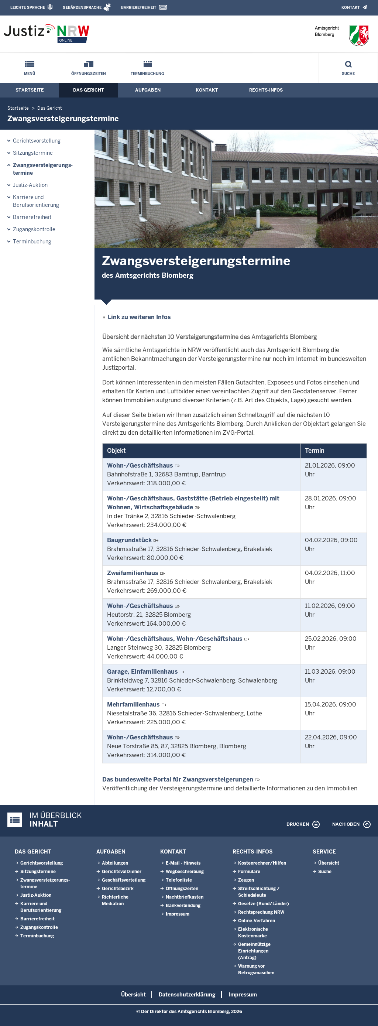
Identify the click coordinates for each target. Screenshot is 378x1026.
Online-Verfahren (256, 921)
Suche (348, 73)
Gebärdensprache (82, 7)
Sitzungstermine (33, 153)
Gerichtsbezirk (118, 889)
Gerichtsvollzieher (121, 872)
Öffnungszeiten (88, 73)
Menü (29, 73)
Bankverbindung (183, 906)
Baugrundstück (129, 540)
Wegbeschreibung (185, 872)
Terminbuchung (147, 73)
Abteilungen (115, 863)
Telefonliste (179, 880)
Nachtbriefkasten (184, 897)
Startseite (30, 90)
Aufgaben (148, 90)
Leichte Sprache (27, 7)
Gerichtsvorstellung (37, 140)
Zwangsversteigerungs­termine (43, 169)
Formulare (249, 872)
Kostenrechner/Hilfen (262, 863)
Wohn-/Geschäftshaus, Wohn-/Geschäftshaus (175, 639)
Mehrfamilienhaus (133, 704)
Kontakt (350, 7)
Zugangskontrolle (34, 229)
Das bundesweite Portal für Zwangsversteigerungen (177, 779)
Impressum (177, 914)
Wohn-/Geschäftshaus (140, 465)
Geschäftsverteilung (123, 880)
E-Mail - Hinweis (183, 863)
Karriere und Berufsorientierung (36, 201)
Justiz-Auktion (30, 185)
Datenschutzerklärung (187, 994)
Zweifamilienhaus (132, 573)
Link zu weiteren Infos (139, 317)
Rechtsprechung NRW (261, 912)
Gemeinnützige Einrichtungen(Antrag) (254, 951)
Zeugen (246, 880)
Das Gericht (88, 90)
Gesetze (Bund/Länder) (263, 904)
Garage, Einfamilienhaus (142, 672)
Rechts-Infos (266, 90)
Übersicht (328, 863)
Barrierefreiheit (138, 7)
